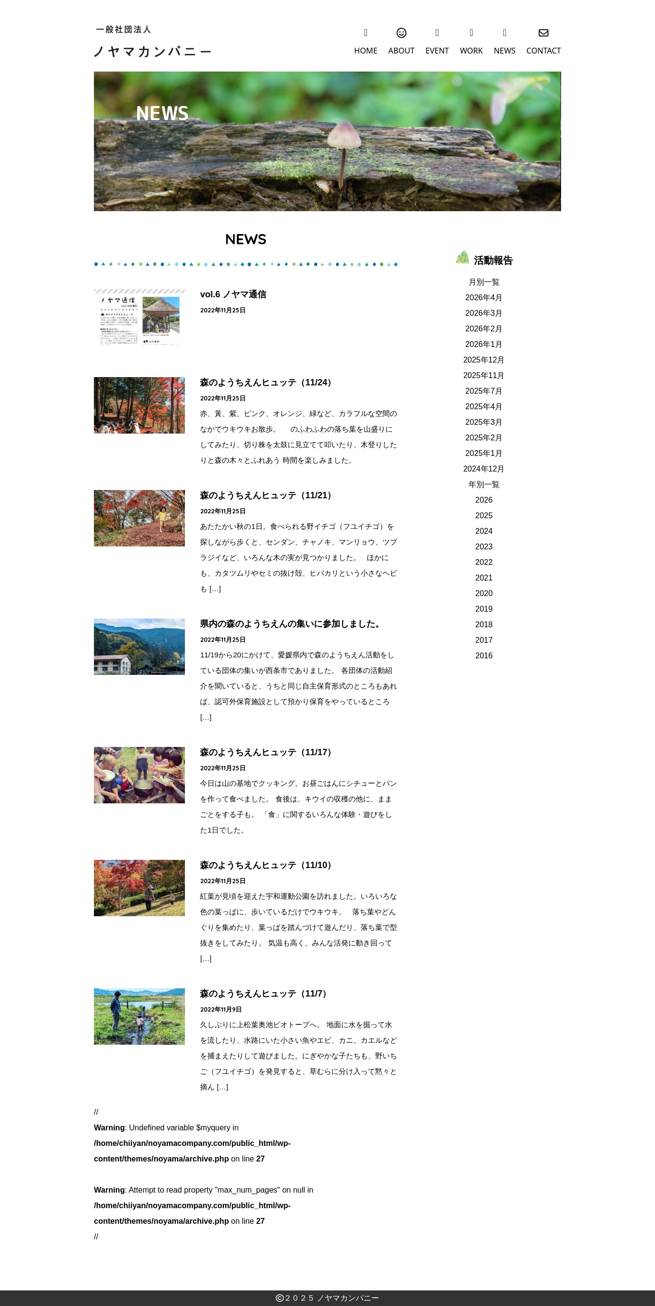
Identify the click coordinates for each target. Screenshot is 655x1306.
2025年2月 (484, 438)
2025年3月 (484, 422)
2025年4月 (484, 406)
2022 (484, 562)
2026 (484, 500)
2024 (484, 531)
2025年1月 (484, 453)
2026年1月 (484, 344)
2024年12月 (484, 469)
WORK (471, 52)
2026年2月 (484, 329)
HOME (366, 52)
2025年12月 (484, 360)
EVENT (437, 52)
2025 (484, 515)
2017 (484, 640)
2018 (484, 624)
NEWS (505, 52)
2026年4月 (484, 297)
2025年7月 (484, 391)
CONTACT (544, 52)
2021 (484, 578)
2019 (484, 609)
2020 (484, 593)
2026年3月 (484, 313)
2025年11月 (484, 375)
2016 (484, 656)
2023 (484, 547)
